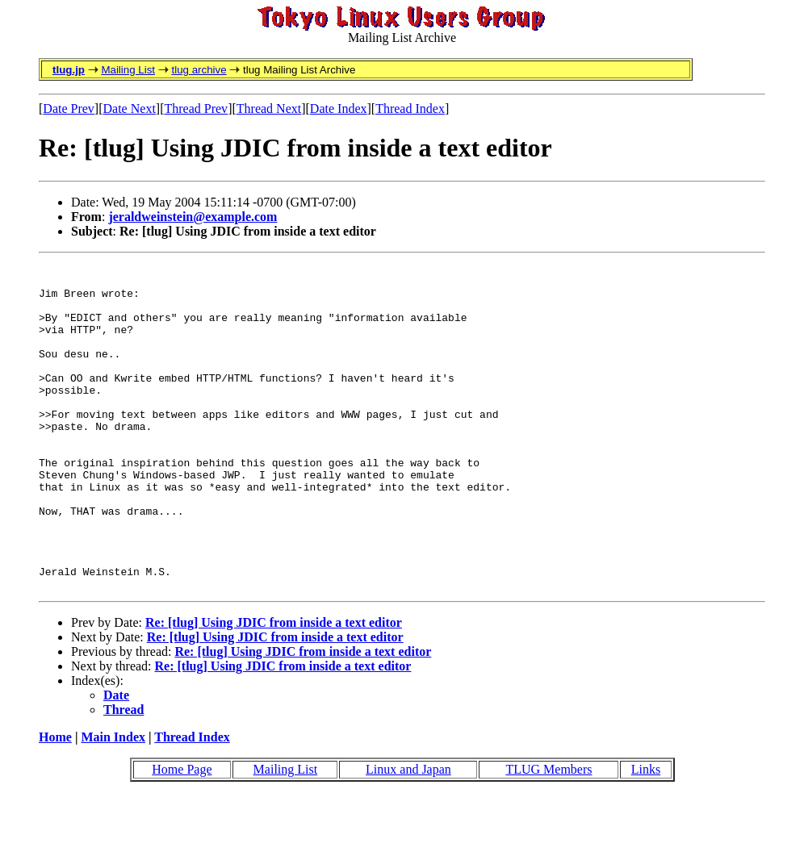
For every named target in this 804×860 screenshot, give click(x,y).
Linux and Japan (408, 834)
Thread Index (410, 108)
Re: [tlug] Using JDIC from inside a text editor (273, 688)
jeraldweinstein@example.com (192, 216)
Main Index (113, 802)
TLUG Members (548, 834)
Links (645, 834)
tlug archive (198, 70)
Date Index (338, 108)
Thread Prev (196, 108)
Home (55, 802)
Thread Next (269, 108)
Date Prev (68, 108)
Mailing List (128, 70)
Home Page (181, 834)
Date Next (129, 108)
